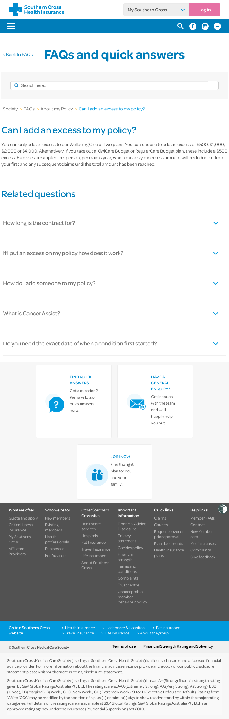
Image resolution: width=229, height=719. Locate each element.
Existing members (53, 527)
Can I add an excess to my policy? (112, 108)
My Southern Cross (147, 9)
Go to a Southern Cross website (29, 630)
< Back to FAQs (18, 54)
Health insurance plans (169, 552)
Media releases (203, 543)
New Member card (201, 534)
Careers (161, 524)
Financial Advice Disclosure (132, 526)
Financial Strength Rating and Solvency (178, 646)
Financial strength (126, 556)
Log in (205, 9)
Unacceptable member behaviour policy (132, 597)
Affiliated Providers (17, 551)
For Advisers (55, 555)
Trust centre (128, 585)
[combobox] (109, 85)
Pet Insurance (93, 542)
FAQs (29, 108)
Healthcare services (91, 526)
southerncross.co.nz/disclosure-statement (84, 672)
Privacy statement (127, 538)
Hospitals (89, 535)
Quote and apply (23, 518)
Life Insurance (93, 555)
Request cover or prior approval (169, 534)
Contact (197, 524)
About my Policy (57, 108)
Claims (160, 518)
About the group (154, 633)
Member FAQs (202, 518)
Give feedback (202, 557)
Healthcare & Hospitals (125, 627)
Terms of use (124, 646)
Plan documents (168, 543)
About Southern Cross (95, 565)
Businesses (54, 548)
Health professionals (57, 539)
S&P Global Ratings (120, 703)
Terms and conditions (127, 568)
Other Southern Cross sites (95, 512)
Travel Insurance (95, 549)
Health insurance (80, 627)
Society (10, 108)
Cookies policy (130, 547)
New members (57, 518)
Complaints (128, 578)
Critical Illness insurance (21, 527)
